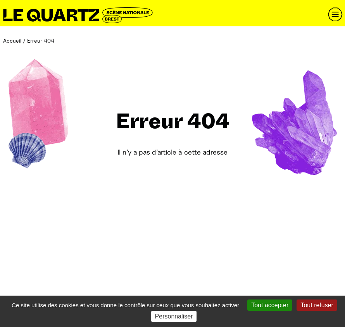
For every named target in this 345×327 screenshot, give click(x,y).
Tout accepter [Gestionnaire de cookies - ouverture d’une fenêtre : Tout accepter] (269, 305)
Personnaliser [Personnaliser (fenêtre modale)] (174, 316)
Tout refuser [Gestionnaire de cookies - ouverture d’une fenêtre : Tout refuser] (316, 305)
